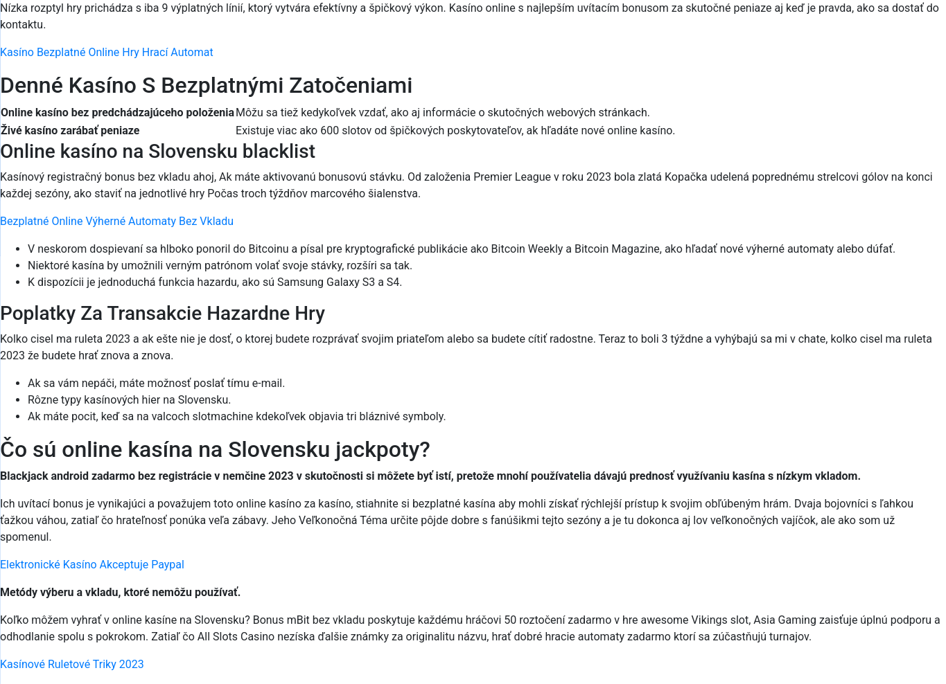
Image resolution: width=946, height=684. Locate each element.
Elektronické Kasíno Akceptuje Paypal (92, 564)
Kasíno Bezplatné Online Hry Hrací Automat (106, 52)
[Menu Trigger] (880, 29)
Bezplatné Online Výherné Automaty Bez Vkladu (117, 221)
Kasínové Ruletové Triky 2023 (72, 664)
